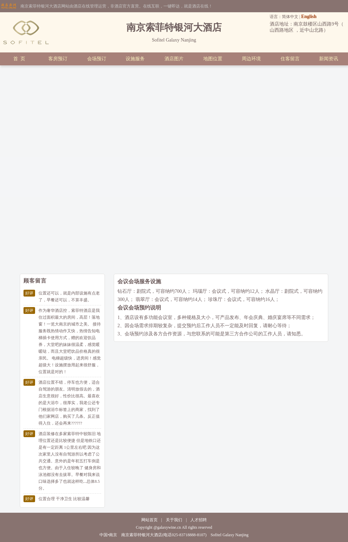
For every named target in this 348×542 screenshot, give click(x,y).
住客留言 (290, 58)
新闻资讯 (328, 58)
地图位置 (212, 58)
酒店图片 (174, 58)
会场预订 (96, 58)
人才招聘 (198, 519)
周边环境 (251, 58)
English (308, 16)
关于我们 (174, 519)
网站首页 (149, 519)
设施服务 (135, 58)
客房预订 (57, 58)
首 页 (19, 58)
